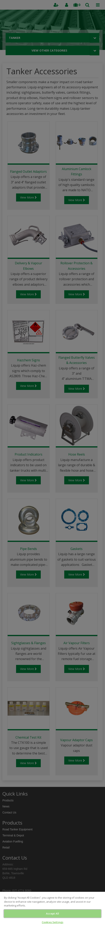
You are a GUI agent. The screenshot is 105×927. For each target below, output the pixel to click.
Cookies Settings (52, 922)
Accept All (52, 913)
